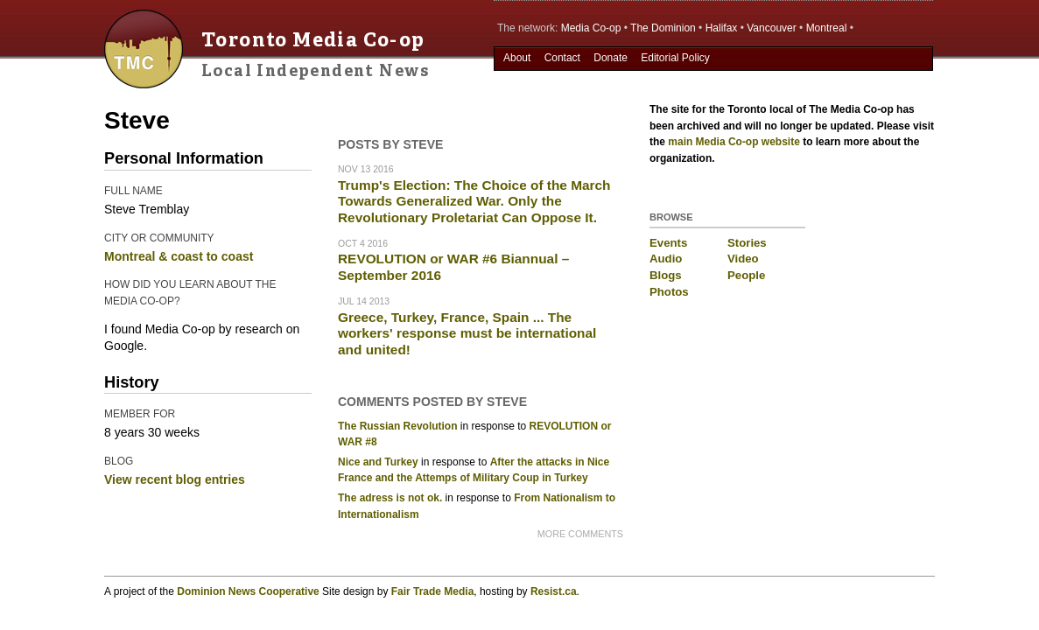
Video (743, 258)
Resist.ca (553, 591)
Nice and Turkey (378, 462)
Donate (610, 58)
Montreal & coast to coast (178, 256)
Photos (669, 291)
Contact (562, 58)
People (746, 275)
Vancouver (771, 28)
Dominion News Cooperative (248, 591)
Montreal (826, 28)
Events (668, 242)
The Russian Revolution (398, 426)
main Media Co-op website (734, 142)
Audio (665, 258)
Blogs (665, 275)
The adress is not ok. (390, 498)
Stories (747, 242)
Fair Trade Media (432, 591)
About (516, 58)
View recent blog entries (174, 479)
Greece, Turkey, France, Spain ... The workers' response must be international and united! (467, 333)
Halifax (722, 28)
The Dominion (663, 28)
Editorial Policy (675, 58)
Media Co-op (591, 28)
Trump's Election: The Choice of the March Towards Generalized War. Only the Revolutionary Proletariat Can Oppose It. (474, 201)
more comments (580, 533)
